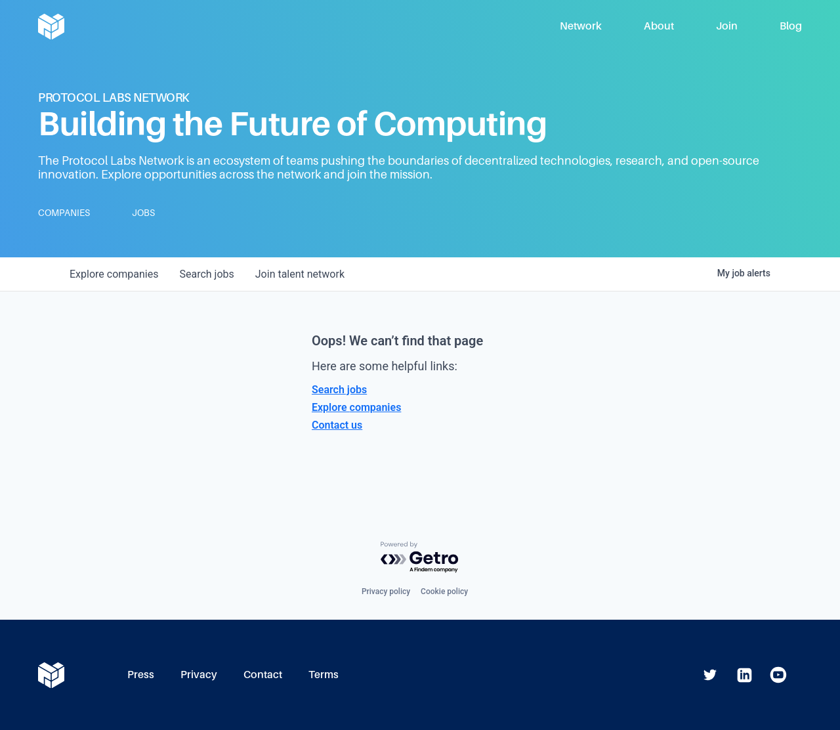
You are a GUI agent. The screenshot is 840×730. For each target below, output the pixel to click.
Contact (262, 674)
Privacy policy (386, 591)
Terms (323, 674)
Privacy (198, 674)
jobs (206, 274)
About (659, 26)
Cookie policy (444, 591)
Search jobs (339, 389)
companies (114, 274)
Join (727, 26)
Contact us (337, 425)
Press (140, 674)
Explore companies (356, 407)
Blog (791, 26)
